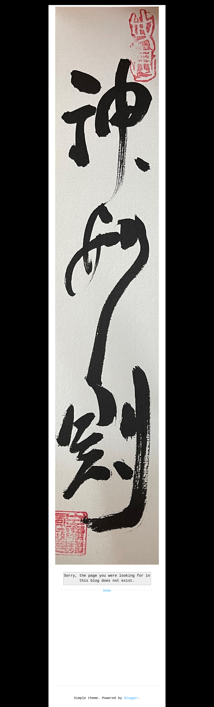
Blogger (131, 698)
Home (107, 591)
